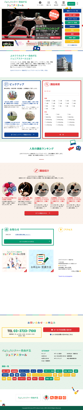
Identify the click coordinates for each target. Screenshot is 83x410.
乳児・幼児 (72, 15)
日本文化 (72, 26)
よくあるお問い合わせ (60, 356)
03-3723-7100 (63, 265)
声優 (73, 375)
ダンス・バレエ (72, 19)
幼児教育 (14, 371)
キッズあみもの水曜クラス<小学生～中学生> (9, 198)
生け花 (23, 375)
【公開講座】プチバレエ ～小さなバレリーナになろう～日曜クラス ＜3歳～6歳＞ (74, 200)
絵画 (4, 379)
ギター (35, 379)
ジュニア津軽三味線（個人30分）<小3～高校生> (25, 198)
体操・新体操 (68, 371)
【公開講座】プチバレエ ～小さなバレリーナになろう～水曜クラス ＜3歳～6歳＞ (57, 200)
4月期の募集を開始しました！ (23, 234)
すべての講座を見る (72, 45)
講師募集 (63, 3)
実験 (60, 375)
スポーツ (59, 371)
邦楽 (12, 375)
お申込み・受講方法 (72, 353)
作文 (9, 379)
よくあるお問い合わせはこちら (61, 334)
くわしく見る (76, 271)
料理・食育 (72, 38)
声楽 (29, 379)
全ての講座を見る (41, 213)
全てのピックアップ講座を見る (21, 134)
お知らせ (44, 356)
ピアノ (41, 379)
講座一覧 (49, 3)
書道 (55, 375)
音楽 (72, 34)
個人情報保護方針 (72, 358)
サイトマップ (58, 358)
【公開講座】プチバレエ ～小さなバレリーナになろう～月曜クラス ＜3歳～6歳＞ (41, 200)
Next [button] (63, 43)
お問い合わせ (71, 4)
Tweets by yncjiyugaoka (65, 276)
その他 (72, 41)
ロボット (66, 375)
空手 (76, 371)
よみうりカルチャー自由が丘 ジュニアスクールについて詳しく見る (29, 70)
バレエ (40, 371)
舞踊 (17, 375)
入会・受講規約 (46, 361)
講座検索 (56, 3)
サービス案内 (40, 3)
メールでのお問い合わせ (61, 330)
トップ (43, 353)
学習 (72, 30)
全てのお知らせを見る (26, 241)
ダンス (33, 371)
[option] (32, 24)
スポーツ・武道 (72, 23)
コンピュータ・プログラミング (42, 375)
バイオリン (21, 379)
